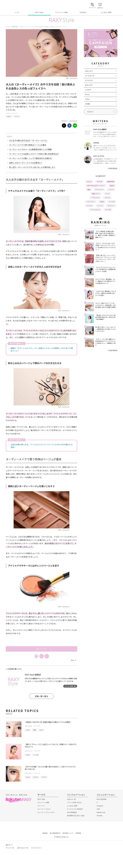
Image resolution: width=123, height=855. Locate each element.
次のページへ (41, 649)
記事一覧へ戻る (41, 696)
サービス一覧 (10, 848)
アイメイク (14, 113)
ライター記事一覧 (70, 686)
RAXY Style (39, 12)
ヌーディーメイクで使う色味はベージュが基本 (27, 145)
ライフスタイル (95, 210)
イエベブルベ (91, 201)
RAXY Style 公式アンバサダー (96, 185)
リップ (107, 193)
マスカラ (44, 777)
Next (73, 660)
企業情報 (45, 833)
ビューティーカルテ (44, 809)
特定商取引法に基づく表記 (75, 815)
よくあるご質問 (106, 12)
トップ (17, 12)
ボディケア (89, 85)
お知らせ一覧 (71, 799)
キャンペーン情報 (61, 12)
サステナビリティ (36, 848)
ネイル (87, 94)
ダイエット (111, 206)
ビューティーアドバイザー (46, 812)
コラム (87, 99)
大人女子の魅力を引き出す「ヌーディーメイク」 (28, 140)
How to (9, 116)
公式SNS (83, 12)
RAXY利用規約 (72, 812)
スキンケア (89, 71)
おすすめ (35, 777)
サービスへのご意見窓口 (75, 809)
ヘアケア (88, 90)
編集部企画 (110, 181)
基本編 (112, 185)
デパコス (89, 206)
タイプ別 (108, 210)
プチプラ (107, 197)
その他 (87, 104)
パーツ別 (35, 755)
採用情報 (78, 833)
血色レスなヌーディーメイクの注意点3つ (25, 162)
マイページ (41, 806)
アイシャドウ (99, 189)
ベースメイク (89, 76)
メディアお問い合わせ (74, 802)
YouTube (99, 815)
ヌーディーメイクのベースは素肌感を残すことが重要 (30, 149)
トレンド (16, 116)
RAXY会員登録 (101, 799)
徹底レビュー (96, 193)
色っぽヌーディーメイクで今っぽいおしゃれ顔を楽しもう (32, 167)
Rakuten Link (101, 812)
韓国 (34, 730)
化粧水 (102, 201)
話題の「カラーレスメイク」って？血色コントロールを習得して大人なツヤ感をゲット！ (41, 349)
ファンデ (100, 206)
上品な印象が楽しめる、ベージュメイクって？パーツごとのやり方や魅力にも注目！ (41, 445)
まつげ (41, 730)
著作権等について (68, 833)
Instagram (100, 806)
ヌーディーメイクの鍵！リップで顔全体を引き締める (30, 158)
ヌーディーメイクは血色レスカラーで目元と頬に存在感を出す (34, 153)
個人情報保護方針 (55, 833)
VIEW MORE (112, 168)
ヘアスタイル (95, 197)
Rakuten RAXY (16, 5)
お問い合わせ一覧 (22, 848)
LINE (98, 809)
